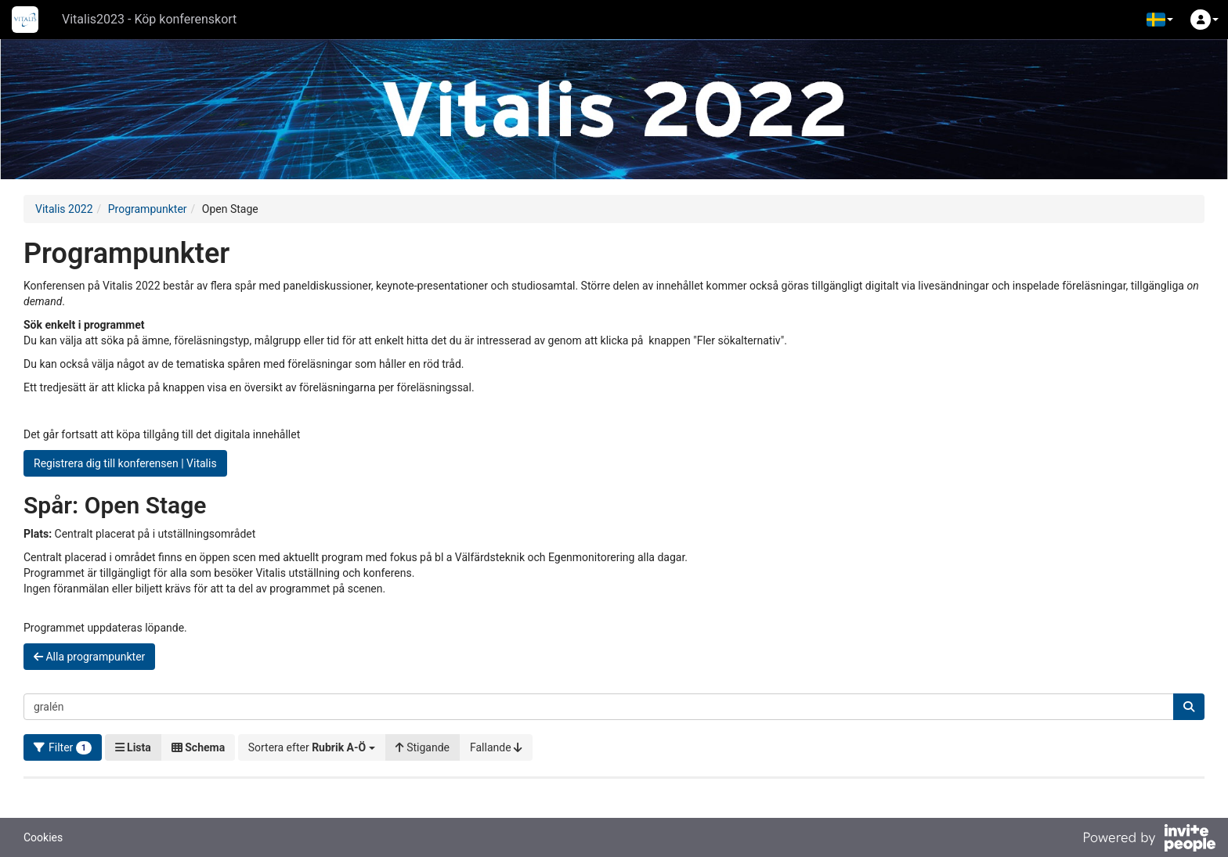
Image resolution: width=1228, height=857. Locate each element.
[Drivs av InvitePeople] (1148, 839)
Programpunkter (147, 209)
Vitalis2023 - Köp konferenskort (149, 19)
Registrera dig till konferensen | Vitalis (125, 463)
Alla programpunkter (89, 656)
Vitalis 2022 (64, 209)
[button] (1160, 19)
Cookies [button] (43, 837)
